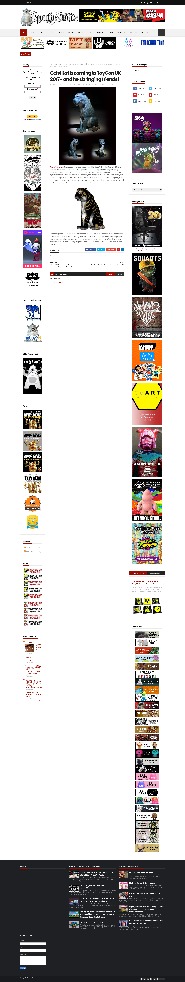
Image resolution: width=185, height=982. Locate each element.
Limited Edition (72, 64)
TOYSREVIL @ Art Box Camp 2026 (38, 646)
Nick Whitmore (56, 167)
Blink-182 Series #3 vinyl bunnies (142, 883)
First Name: (32, 83)
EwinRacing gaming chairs (147, 251)
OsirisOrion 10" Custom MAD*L (92, 923)
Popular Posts (156, 573)
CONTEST (133, 33)
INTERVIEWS (146, 33)
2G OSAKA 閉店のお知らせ (33, 687)
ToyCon (92, 64)
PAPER (90, 33)
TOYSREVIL (29, 642)
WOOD (80, 33)
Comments (28, 551)
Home (22, 2)
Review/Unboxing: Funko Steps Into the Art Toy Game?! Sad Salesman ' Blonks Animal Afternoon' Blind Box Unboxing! (97, 914)
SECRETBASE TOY (31, 693)
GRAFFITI (121, 33)
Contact (29, 2)
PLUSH (100, 33)
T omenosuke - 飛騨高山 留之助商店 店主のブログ (33, 668)
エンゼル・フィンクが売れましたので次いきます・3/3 (33, 673)
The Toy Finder (83, 64)
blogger (110, 274)
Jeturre (28, 657)
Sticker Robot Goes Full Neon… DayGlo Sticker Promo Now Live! (146, 582)
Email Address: (32, 89)
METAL (71, 33)
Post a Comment (58, 282)
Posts (27, 547)
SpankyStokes (31, 978)
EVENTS (110, 33)
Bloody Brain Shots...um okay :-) (142, 872)
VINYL (41, 33)
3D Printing (59, 64)
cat (65, 64)
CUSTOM (51, 33)
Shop (36, 2)
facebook (119, 274)
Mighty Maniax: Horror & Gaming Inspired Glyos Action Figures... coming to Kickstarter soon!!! (146, 909)
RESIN (61, 33)
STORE (32, 33)
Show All (40, 700)
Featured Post (138, 573)
